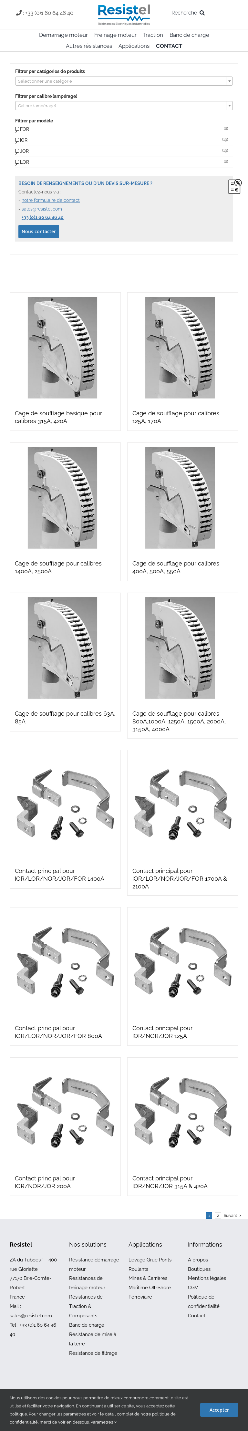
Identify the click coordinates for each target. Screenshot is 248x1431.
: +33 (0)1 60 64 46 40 (48, 13)
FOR (24, 129)
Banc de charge (86, 1325)
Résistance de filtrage (93, 1353)
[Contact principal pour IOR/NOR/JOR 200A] (65, 1113)
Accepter (219, 1410)
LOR (24, 162)
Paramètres (103, 1422)
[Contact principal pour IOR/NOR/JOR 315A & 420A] (183, 1113)
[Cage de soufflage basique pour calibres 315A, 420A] (65, 348)
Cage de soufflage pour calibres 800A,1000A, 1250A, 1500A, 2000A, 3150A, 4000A (179, 721)
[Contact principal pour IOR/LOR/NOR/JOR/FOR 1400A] (65, 805)
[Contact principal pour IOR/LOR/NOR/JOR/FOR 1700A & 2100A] (183, 805)
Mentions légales (207, 1278)
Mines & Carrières (148, 1278)
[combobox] (124, 81)
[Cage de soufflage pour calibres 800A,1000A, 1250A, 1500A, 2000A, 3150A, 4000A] (183, 648)
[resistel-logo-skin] (124, 6)
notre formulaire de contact (51, 200)
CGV (193, 1288)
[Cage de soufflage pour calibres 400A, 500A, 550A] (183, 498)
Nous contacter (39, 231)
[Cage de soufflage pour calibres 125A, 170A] (183, 348)
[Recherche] (189, 13)
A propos (198, 1260)
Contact (196, 1316)
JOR (24, 151)
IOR (23, 140)
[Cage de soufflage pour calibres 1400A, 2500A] (65, 498)
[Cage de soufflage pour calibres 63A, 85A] (65, 648)
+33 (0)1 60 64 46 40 (43, 217)
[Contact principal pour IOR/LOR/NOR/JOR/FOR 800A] (65, 962)
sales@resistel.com (42, 209)
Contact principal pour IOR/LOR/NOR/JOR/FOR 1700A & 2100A (179, 878)
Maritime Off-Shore (150, 1288)
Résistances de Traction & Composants (86, 1306)
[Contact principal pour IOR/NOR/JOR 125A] (183, 962)
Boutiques (199, 1269)
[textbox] (124, 81)
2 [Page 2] (218, 1215)
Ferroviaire (140, 1297)
